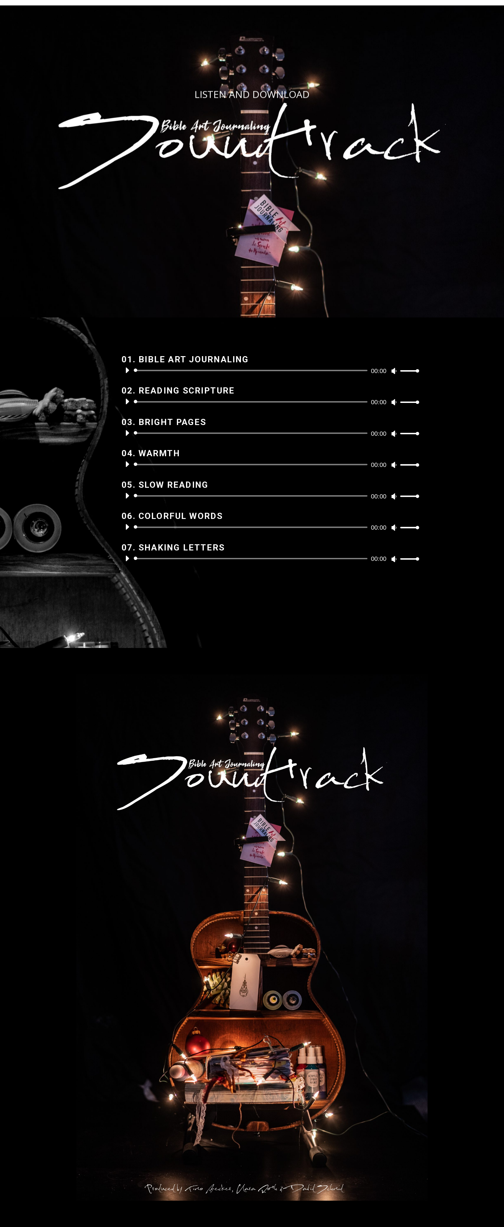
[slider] (251, 370)
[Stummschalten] (394, 371)
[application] (269, 370)
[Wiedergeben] (127, 370)
